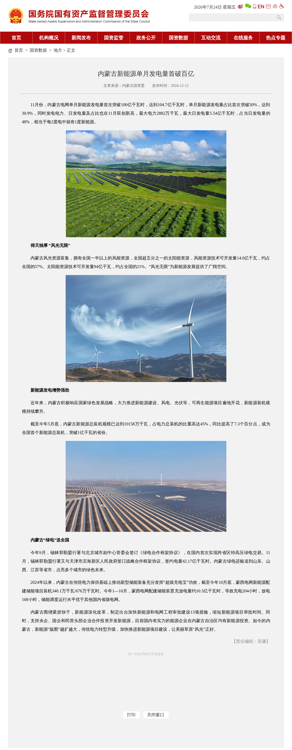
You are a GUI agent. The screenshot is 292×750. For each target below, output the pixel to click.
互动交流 (210, 37)
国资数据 (178, 37)
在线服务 (243, 37)
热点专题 (275, 37)
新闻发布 (81, 37)
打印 (131, 714)
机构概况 (48, 37)
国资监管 (113, 37)
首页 (16, 37)
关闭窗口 (155, 714)
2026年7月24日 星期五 (215, 7)
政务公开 (146, 37)
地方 (58, 50)
